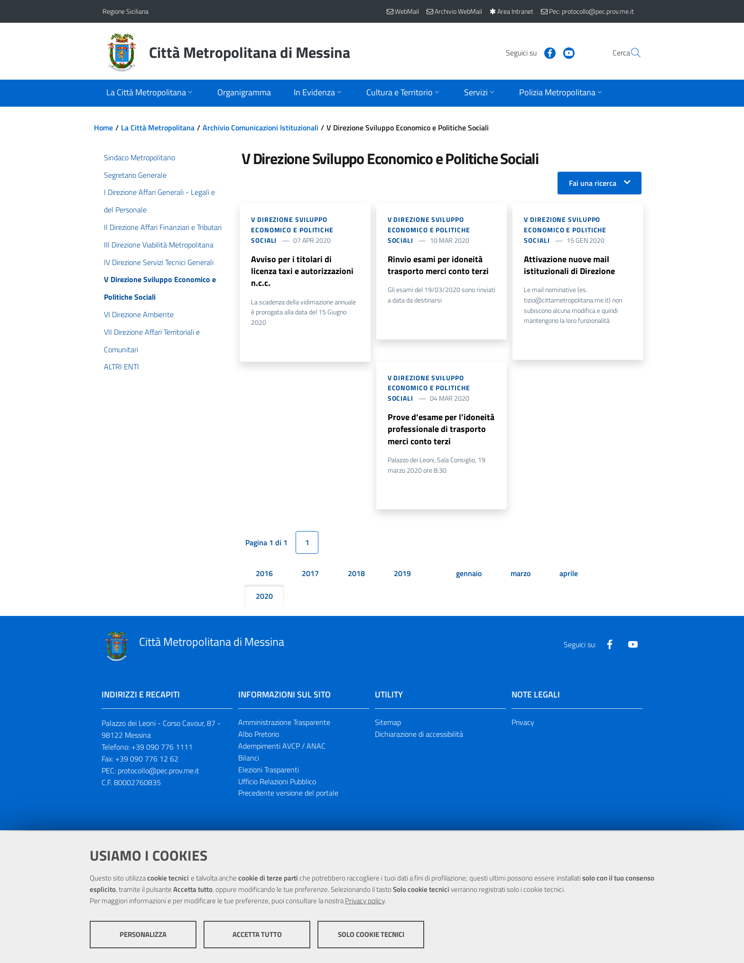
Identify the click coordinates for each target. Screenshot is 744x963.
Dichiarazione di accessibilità (419, 735)
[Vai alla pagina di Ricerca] (630, 52)
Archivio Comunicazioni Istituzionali (260, 127)
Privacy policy (364, 901)
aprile (568, 574)
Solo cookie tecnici (371, 934)
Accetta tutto (257, 934)
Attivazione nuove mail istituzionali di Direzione (569, 265)
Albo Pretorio (258, 735)
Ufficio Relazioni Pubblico (277, 783)
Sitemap (388, 723)
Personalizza (143, 934)
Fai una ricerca (592, 183)
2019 (402, 574)
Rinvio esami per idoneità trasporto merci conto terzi (438, 265)
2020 (264, 597)
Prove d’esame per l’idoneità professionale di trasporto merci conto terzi (441, 430)
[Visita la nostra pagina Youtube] (546, 52)
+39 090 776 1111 (162, 748)
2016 (264, 574)
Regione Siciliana (125, 11)
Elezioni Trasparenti (268, 771)
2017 (310, 574)
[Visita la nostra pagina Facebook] (527, 52)
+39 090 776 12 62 (146, 760)
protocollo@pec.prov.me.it (158, 772)
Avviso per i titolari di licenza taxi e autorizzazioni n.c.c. (302, 271)
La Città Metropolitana (158, 127)
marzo (520, 574)
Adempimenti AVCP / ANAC (282, 747)
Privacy (523, 723)
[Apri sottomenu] (150, 93)
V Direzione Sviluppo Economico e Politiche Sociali (292, 229)
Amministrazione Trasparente (284, 723)
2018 (356, 574)
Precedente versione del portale (288, 794)
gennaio (469, 574)
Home (103, 127)
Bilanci (248, 759)
